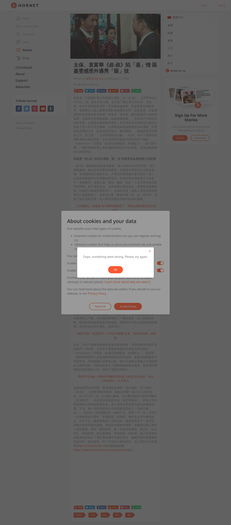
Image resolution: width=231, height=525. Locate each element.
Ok (115, 269)
